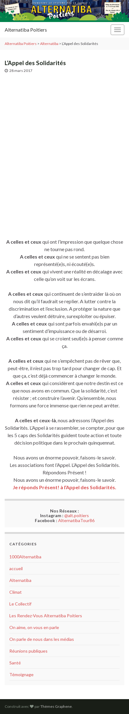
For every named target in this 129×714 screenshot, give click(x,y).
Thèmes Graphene (56, 706)
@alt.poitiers (76, 515)
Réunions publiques (28, 651)
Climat (15, 592)
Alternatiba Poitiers (26, 30)
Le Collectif (20, 603)
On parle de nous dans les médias (41, 639)
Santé (15, 662)
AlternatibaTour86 (76, 520)
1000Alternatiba (25, 556)
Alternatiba (20, 580)
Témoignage (21, 674)
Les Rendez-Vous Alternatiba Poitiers (45, 615)
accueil (16, 568)
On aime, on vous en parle (34, 627)
